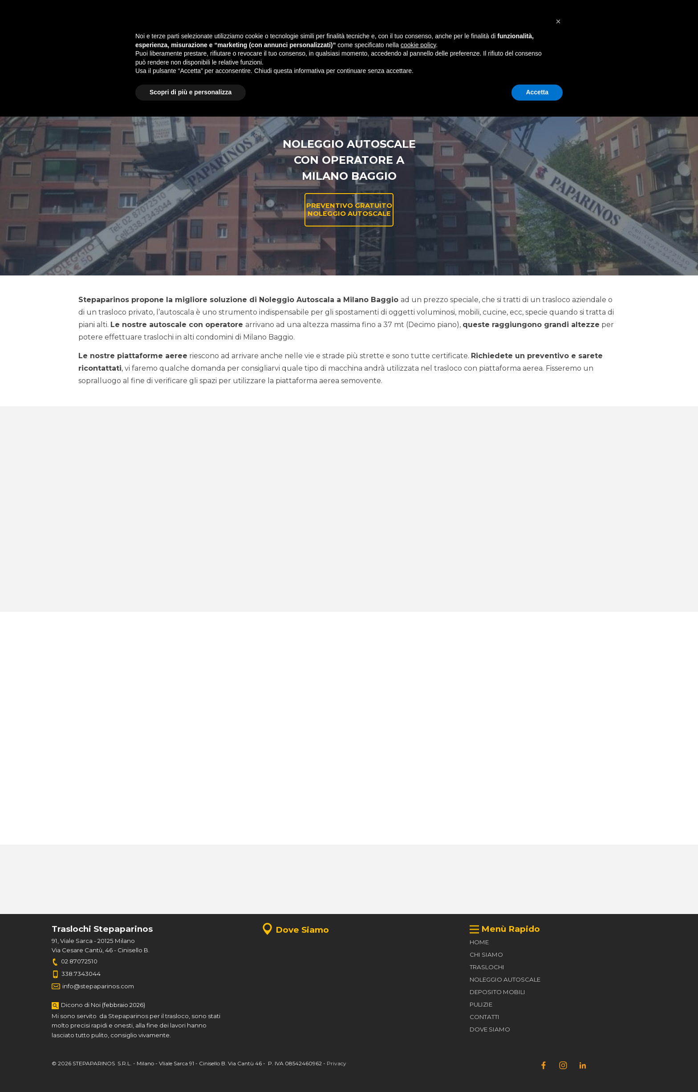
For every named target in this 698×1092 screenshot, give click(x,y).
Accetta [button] (537, 1067)
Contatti (517, 105)
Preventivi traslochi (382, 105)
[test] (618, 10)
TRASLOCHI (487, 967)
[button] (351, 57)
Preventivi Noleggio (450, 105)
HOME (479, 942)
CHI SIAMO (486, 954)
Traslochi (177, 105)
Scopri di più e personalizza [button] (190, 1067)
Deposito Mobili (245, 105)
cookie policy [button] (418, 1020)
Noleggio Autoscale (313, 105)
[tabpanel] (166, 10)
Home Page (109, 105)
